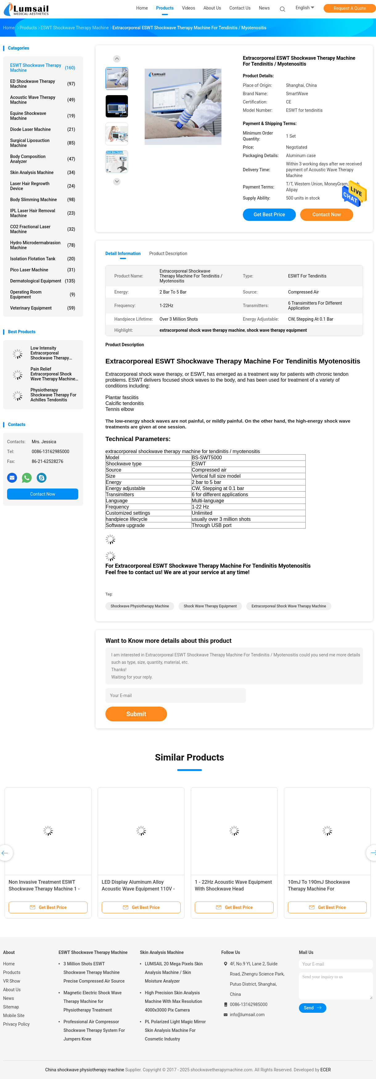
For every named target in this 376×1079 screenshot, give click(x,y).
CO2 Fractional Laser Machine (42, 229)
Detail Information (123, 253)
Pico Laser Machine (42, 270)
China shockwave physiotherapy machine (84, 1069)
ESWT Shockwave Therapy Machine (42, 68)
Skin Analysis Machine (42, 172)
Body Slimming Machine (42, 200)
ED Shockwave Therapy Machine (42, 84)
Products (11, 972)
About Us (12, 989)
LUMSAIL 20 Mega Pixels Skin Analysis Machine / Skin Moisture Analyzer (174, 972)
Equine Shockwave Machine (42, 116)
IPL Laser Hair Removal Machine (42, 213)
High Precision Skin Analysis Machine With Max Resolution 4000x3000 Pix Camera (173, 1001)
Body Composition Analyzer (42, 159)
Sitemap (11, 1006)
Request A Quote (350, 8)
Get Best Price (269, 214)
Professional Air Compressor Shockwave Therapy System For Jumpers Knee (94, 1030)
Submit (136, 714)
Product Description (168, 253)
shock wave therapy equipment (210, 606)
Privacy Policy (16, 1024)
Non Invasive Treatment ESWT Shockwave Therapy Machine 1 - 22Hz (44, 888)
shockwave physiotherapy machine (140, 606)
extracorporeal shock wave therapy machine (288, 606)
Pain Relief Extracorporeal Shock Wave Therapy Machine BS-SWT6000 (53, 374)
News (8, 998)
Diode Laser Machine (42, 129)
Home (9, 963)
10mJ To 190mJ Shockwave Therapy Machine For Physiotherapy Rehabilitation (319, 888)
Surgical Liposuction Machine (42, 143)
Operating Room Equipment (42, 294)
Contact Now (42, 494)
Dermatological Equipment (42, 281)
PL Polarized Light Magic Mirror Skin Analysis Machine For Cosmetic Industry (175, 1030)
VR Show (11, 981)
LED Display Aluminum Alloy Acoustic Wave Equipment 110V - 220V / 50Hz (138, 888)
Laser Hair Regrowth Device (42, 186)
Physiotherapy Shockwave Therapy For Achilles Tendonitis (53, 394)
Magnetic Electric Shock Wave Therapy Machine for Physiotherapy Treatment (92, 1001)
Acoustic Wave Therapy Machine (42, 100)
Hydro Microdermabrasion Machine (42, 245)
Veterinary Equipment (42, 308)
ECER (326, 1069)
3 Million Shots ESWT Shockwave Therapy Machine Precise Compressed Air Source (94, 972)
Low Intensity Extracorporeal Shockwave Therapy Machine (50, 353)
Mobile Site (14, 1015)
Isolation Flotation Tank (42, 259)
